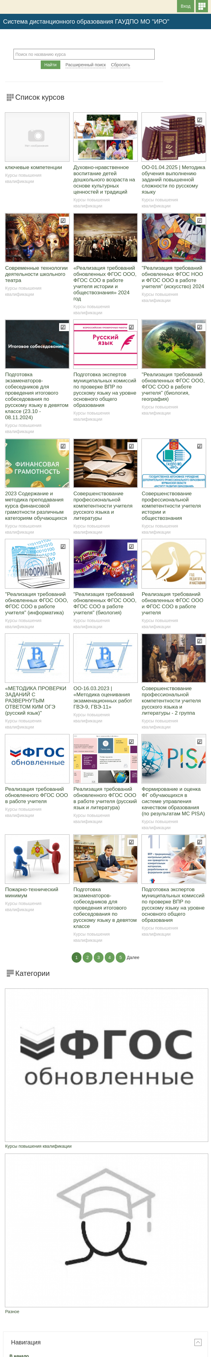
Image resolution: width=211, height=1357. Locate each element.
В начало (19, 1094)
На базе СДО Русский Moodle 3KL (105, 1350)
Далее (133, 957)
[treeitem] (105, 1094)
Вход (185, 6)
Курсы (22, 1108)
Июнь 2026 (105, 1156)
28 (142, 1197)
